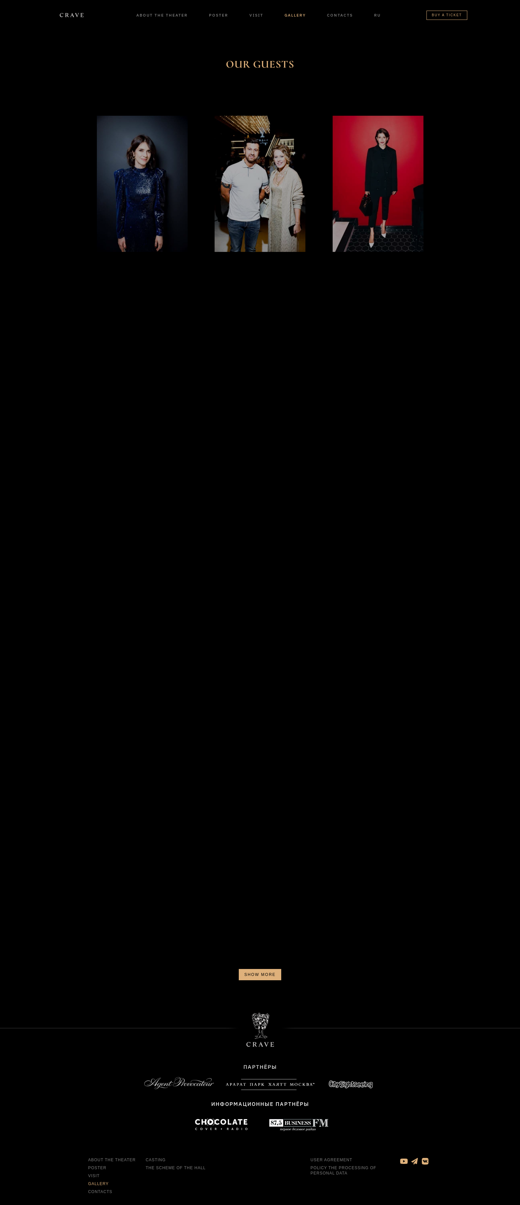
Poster (218, 15)
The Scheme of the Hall (176, 1168)
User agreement (331, 1160)
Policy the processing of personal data (343, 1170)
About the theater (162, 15)
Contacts (340, 15)
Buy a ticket (447, 15)
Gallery (295, 15)
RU (377, 15)
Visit (256, 15)
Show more (260, 974)
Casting (155, 1160)
